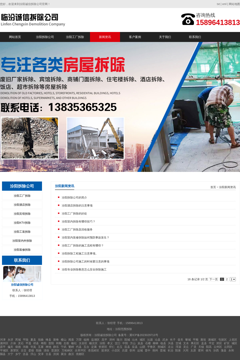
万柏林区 (67, 350)
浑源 (178, 346)
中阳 (125, 343)
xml (224, 4)
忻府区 (103, 346)
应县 (127, 346)
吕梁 (125, 350)
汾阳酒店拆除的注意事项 (77, 205)
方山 (133, 343)
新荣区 (14, 350)
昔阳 (51, 343)
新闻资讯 (105, 37)
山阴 (142, 346)
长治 (170, 350)
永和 (231, 350)
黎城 (188, 339)
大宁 (10, 354)
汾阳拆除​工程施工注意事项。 (80, 253)
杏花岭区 (93, 350)
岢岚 (33, 346)
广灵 (193, 346)
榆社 (74, 343)
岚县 (140, 343)
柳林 (155, 343)
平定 (211, 343)
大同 (185, 350)
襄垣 (203, 339)
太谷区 (83, 343)
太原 (193, 350)
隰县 (3, 354)
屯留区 (222, 339)
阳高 (209, 346)
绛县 (48, 339)
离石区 (195, 343)
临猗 (86, 339)
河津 (3, 339)
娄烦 (31, 350)
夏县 (33, 339)
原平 (3, 346)
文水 (186, 343)
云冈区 (228, 346)
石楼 (148, 343)
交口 (117, 343)
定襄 (94, 346)
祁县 (36, 343)
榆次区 (93, 343)
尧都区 (80, 354)
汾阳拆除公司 (45, 37)
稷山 (63, 339)
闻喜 (71, 339)
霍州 (201, 350)
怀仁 (112, 346)
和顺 (59, 343)
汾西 (216, 350)
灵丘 (186, 346)
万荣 (79, 339)
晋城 (163, 350)
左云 (171, 346)
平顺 (195, 339)
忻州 (132, 350)
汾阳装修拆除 (22, 249)
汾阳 (102, 343)
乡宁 (18, 354)
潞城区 (212, 339)
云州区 (218, 346)
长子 (173, 339)
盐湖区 (95, 339)
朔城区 (162, 346)
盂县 (204, 343)
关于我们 (165, 37)
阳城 (127, 339)
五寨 (41, 346)
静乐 (56, 346)
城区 (142, 339)
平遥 (28, 343)
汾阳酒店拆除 (22, 204)
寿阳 (43, 343)
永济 (10, 339)
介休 (13, 343)
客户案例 (135, 37)
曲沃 (71, 354)
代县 (79, 346)
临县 (163, 343)
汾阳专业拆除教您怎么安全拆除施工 (84, 269)
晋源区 (55, 350)
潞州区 (4, 343)
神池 (48, 346)
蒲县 (223, 350)
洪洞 (56, 354)
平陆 (25, 339)
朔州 (155, 350)
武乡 (165, 339)
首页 (213, 187)
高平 (104, 339)
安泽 (41, 354)
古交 (23, 350)
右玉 (119, 346)
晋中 (147, 350)
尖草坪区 (80, 350)
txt (218, 4)
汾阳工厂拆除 (75, 37)
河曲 (25, 346)
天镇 (201, 346)
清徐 (46, 350)
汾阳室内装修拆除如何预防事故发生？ (85, 237)
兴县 (171, 343)
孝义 (110, 343)
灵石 (21, 343)
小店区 (116, 350)
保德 (18, 346)
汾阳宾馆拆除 (22, 213)
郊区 (219, 343)
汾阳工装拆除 (22, 231)
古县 (48, 354)
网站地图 (234, 4)
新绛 (56, 339)
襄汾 (63, 354)
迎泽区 (105, 350)
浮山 (33, 354)
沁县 (157, 339)
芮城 (18, 339)
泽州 (112, 339)
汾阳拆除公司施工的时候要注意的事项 (85, 261)
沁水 (135, 339)
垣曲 (41, 339)
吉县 (25, 354)
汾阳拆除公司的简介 (74, 197)
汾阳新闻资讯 (227, 187)
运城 (140, 350)
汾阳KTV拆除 (22, 222)
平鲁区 (151, 346)
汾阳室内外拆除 (22, 240)
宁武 (63, 346)
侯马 (208, 350)
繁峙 (71, 346)
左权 (66, 343)
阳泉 (178, 350)
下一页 (213, 279)
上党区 (233, 339)
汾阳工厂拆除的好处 (74, 213)
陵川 (119, 339)
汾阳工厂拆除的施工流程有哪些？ (83, 245)
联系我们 (195, 37)
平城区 (4, 350)
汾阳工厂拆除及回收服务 (77, 229)
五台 (86, 346)
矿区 (227, 343)
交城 (178, 343)
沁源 (150, 339)
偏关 (10, 346)
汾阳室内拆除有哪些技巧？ (78, 221)
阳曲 (39, 350)
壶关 (180, 339)
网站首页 (15, 37)
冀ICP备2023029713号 (143, 335)
